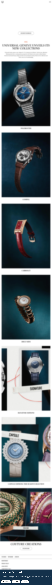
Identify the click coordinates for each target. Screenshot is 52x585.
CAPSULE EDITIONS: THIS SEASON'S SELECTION (26, 491)
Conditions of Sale (6, 569)
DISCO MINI (26, 348)
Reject (25, 582)
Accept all (5, 582)
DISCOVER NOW (26, 555)
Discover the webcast (26, 33)
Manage (16, 582)
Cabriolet (26, 277)
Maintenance (5, 561)
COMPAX (26, 206)
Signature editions (26, 419)
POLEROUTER (26, 135)
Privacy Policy (27, 577)
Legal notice (5, 566)
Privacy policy (5, 563)
